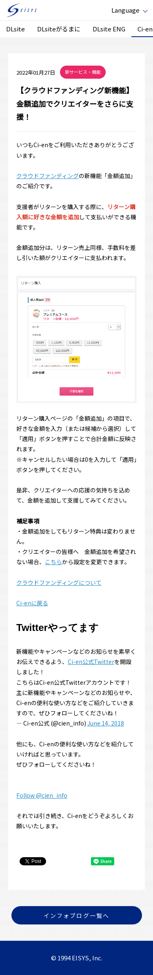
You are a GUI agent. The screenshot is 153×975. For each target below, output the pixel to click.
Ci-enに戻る (32, 603)
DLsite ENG (109, 28)
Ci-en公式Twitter (91, 661)
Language (125, 10)
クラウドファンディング (47, 176)
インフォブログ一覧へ (76, 915)
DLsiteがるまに (58, 28)
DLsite (15, 28)
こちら (53, 562)
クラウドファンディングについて (59, 582)
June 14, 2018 (105, 723)
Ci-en (145, 28)
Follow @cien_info (41, 795)
